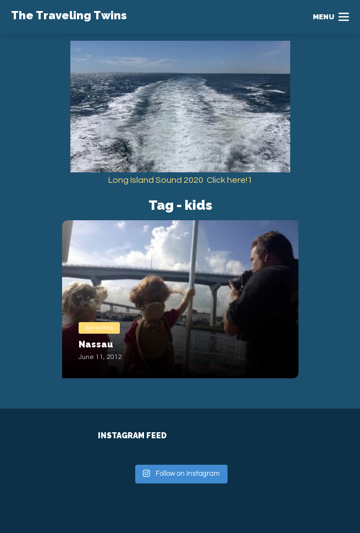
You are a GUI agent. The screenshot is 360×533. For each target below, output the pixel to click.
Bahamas (99, 328)
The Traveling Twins (69, 15)
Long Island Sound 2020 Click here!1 (180, 180)
